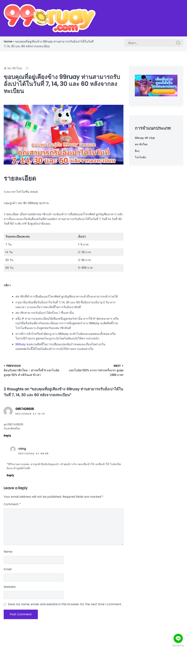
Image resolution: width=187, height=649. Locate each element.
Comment (12, 504)
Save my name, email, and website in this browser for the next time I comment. (65, 604)
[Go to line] (178, 638)
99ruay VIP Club (145, 138)
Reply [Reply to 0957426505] (7, 435)
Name (8, 552)
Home (8, 41)
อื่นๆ (137, 151)
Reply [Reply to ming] (10, 475)
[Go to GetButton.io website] (178, 645)
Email (7, 569)
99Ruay (20, 344)
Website (10, 587)
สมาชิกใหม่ (14, 68)
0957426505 (24, 409)
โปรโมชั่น (140, 157)
